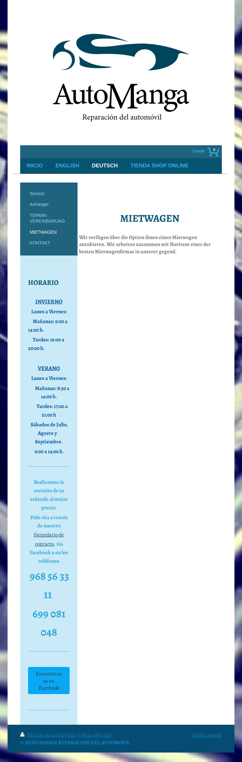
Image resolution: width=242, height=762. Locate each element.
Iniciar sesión (207, 734)
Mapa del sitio (96, 734)
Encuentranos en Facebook (49, 680)
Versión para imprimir (49, 734)
